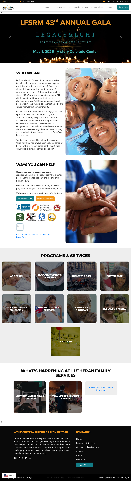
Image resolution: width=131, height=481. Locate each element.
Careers (94, 7)
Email (26, 2)
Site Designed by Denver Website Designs (17, 478)
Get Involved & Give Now (78, 7)
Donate (123, 7)
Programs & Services (58, 7)
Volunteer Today (25, 198)
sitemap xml (110, 478)
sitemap (101, 478)
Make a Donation (45, 198)
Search (108, 2)
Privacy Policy (21, 237)
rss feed (120, 478)
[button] (10, 37)
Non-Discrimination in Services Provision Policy (33, 234)
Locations (109, 7)
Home (47, 7)
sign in (127, 478)
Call (9, 2)
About (100, 7)
